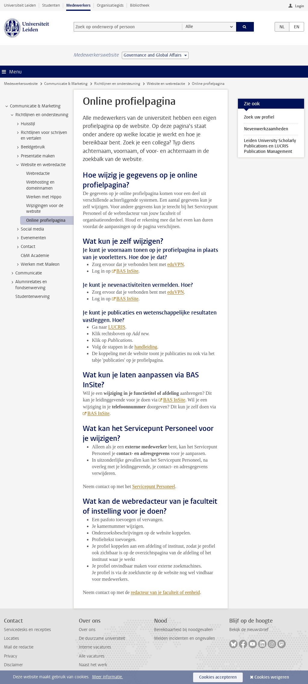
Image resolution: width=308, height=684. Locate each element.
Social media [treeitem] (29, 229)
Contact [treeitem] (25, 247)
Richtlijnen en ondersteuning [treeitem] (39, 115)
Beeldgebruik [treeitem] (30, 147)
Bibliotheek (139, 5)
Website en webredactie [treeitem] (40, 165)
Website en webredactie (166, 83)
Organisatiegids (110, 5)
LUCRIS (116, 327)
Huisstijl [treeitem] (25, 124)
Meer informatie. (107, 677)
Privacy (10, 656)
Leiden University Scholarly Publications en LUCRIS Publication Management (270, 146)
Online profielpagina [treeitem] (45, 220)
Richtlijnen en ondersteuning (117, 83)
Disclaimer (13, 665)
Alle (189, 26)
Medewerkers (78, 5)
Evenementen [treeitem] (30, 238)
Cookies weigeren (271, 677)
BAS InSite (127, 271)
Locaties (11, 638)
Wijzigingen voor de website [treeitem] (44, 208)
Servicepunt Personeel (153, 486)
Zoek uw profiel (259, 117)
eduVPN (175, 264)
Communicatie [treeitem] (26, 273)
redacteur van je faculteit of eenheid (165, 592)
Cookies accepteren (218, 677)
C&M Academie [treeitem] (35, 255)
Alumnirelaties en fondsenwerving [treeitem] (28, 284)
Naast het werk (93, 665)
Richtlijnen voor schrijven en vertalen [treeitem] (41, 135)
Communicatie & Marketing (66, 83)
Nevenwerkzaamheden (266, 129)
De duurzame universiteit (102, 638)
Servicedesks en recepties (27, 630)
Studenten (51, 5)
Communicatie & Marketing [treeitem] (32, 106)
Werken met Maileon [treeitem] (37, 265)
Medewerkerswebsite (21, 83)
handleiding (145, 346)
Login (299, 6)
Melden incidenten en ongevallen (184, 638)
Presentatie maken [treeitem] (35, 156)
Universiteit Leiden (20, 5)
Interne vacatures (95, 647)
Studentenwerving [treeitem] (32, 296)
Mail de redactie (18, 647)
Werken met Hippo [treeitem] (43, 197)
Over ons (87, 630)
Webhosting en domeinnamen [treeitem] (40, 185)
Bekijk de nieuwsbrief (249, 630)
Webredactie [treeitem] (38, 173)
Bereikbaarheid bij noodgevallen (183, 630)
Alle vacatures (91, 656)
